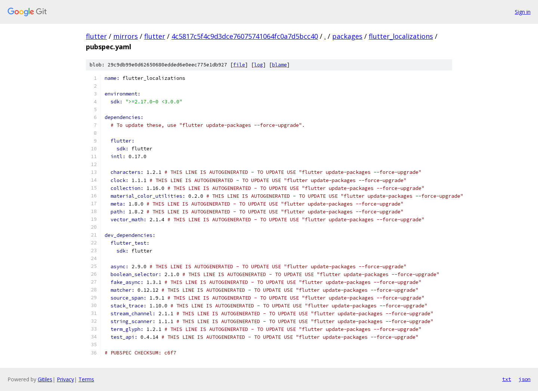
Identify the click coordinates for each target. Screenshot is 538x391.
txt (506, 379)
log (258, 65)
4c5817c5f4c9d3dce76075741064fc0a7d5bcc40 (244, 36)
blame (279, 65)
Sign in (523, 11)
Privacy (65, 379)
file (239, 65)
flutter (96, 36)
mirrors (125, 36)
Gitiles (45, 379)
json (525, 379)
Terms (86, 379)
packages (347, 36)
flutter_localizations (401, 36)
